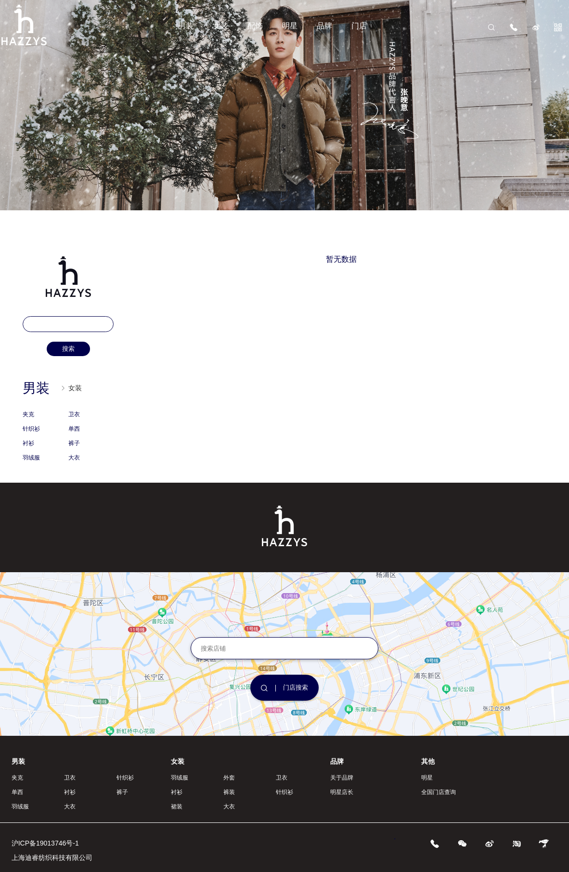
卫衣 (74, 414)
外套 (229, 777)
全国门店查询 (438, 792)
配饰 (255, 26)
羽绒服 (31, 457)
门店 (359, 26)
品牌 (324, 26)
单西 (74, 428)
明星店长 (341, 792)
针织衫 (31, 428)
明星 (289, 26)
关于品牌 (341, 777)
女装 (220, 26)
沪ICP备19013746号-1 (45, 843)
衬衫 (28, 443)
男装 (186, 26)
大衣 (74, 457)
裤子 (74, 443)
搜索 (68, 348)
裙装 (176, 806)
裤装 (229, 792)
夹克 (28, 414)
